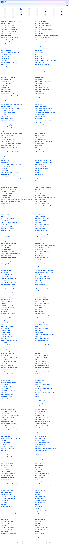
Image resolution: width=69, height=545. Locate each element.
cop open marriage (39, 533)
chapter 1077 (4, 525)
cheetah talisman (5, 342)
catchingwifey (4, 137)
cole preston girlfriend (6, 376)
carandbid (3, 515)
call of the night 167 (6, 318)
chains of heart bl (38, 249)
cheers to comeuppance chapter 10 (10, 222)
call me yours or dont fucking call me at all (11, 104)
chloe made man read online (8, 496)
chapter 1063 (37, 349)
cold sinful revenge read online (8, 191)
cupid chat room (5, 309)
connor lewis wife (38, 463)
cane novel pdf (4, 450)
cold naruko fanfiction (6, 378)
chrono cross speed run (40, 166)
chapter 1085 (37, 492)
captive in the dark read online (8, 284)
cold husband (4, 338)
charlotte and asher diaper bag (42, 421)
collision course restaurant (41, 527)
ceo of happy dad (38, 179)
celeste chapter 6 (5, 345)
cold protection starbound (7, 120)
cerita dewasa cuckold (6, 396)
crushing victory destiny (7, 135)
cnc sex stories (38, 282)
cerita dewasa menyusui (7, 232)
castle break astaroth (39, 195)
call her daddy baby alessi (40, 457)
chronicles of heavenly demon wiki (9, 95)
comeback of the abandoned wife (9, 226)
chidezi (36, 39)
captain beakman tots (39, 264)
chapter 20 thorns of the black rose (10, 52)
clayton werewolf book (40, 286)
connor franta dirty (39, 174)
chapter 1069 (4, 384)
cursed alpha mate (5, 44)
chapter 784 (4, 216)
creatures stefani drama (40, 216)
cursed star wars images (7, 118)
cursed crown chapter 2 (40, 228)
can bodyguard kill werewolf (41, 324)
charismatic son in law (40, 21)
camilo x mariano (38, 66)
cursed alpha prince (39, 62)
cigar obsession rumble (7, 413)
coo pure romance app (6, 301)
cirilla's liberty (4, 392)
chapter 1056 (37, 390)
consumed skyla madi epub (8, 77)
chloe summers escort (6, 332)
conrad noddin (38, 469)
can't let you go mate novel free (9, 62)
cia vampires (4, 311)
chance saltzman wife (6, 511)
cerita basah (37, 280)
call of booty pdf (38, 214)
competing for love (5, 214)
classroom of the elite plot (41, 340)
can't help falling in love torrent (8, 455)
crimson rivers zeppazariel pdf (41, 473)
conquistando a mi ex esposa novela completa (46, 35)
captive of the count (6, 66)
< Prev (18, 542)
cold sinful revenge (5, 440)
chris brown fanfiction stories (8, 189)
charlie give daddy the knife (8, 473)
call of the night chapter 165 (41, 276)
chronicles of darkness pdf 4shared (43, 388)
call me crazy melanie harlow (8, 533)
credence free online (6, 386)
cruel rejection (37, 91)
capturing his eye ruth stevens (41, 133)
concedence (4, 504)
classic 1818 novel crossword (8, 81)
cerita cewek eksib (5, 197)
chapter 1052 (37, 382)
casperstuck (4, 502)
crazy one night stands (40, 440)
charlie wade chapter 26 (40, 52)
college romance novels (40, 500)
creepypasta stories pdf (40, 432)
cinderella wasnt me (39, 508)
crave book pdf (38, 149)
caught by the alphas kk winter (8, 39)
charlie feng (37, 452)
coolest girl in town (6, 54)
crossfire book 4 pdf (39, 237)
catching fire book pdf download (42, 315)
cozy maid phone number (40, 230)
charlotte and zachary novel (8, 127)
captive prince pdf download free (42, 266)
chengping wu (37, 471)
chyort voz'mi (4, 170)
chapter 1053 (37, 484)
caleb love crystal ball (39, 502)
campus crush (4, 291)
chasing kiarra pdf (38, 241)
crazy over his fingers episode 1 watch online (12, 430)
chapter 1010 (37, 428)
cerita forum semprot (39, 100)
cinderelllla (37, 170)
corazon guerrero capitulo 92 (8, 390)
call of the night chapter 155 (41, 224)
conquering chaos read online (8, 347)
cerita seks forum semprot (7, 228)
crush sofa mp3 (38, 359)
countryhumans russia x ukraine (42, 87)
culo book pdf (37, 336)
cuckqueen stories (39, 488)
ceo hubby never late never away (9, 208)
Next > (51, 542)
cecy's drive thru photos (7, 326)
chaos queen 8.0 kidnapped (8, 251)
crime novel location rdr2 (40, 409)
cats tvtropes (4, 363)
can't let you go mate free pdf (41, 42)
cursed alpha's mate (39, 27)
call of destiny (37, 413)
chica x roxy (4, 185)
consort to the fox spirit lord (41, 417)
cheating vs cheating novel (7, 141)
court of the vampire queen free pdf (43, 384)
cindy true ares (4, 235)
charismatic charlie (5, 42)
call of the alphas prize (6, 193)
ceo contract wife (38, 118)
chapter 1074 (4, 500)
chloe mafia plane (38, 309)
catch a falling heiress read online (42, 407)
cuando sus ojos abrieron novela (9, 29)
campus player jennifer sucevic (8, 282)
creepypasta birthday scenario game (43, 162)
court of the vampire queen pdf (9, 351)
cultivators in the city (39, 446)
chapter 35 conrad (39, 33)
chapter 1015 (4, 425)
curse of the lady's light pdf (8, 490)
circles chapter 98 (5, 230)
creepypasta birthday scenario (41, 71)
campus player (4, 355)
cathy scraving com (6, 131)
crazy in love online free (40, 201)
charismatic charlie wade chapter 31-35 (44, 75)
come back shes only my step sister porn (44, 112)
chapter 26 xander (39, 185)
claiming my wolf (5, 168)
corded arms (37, 515)
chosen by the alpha (6, 114)
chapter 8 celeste (5, 436)
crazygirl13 (3, 303)
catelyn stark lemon (6, 23)
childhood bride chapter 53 (41, 235)
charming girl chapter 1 (7, 492)
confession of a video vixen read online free (45, 448)
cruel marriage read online (40, 332)
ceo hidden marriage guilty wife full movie (44, 197)
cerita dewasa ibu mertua (7, 477)
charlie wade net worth (40, 114)
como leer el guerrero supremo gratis (10, 108)
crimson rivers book (6, 212)
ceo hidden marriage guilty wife (9, 147)
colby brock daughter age (40, 436)
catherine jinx (37, 405)
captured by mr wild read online (42, 371)
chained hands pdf (5, 299)
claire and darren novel (6, 71)
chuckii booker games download (9, 243)
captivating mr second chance (41, 218)
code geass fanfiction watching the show (44, 205)
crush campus (4, 349)
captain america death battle (41, 220)
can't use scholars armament (41, 268)
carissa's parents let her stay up (42, 154)
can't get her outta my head (8, 446)
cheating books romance (7, 463)
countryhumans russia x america (42, 110)
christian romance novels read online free (11, 183)
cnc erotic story (38, 253)
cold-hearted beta (38, 83)
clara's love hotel (38, 85)
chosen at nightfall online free (8, 423)
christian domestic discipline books (43, 108)
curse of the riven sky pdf (7, 218)
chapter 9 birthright (39, 156)
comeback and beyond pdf (41, 328)
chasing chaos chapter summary (9, 357)
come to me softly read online (41, 203)
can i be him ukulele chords (8, 498)
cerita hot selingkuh (6, 469)
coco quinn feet (38, 307)
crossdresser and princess (41, 423)
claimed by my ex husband (7, 48)
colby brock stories (39, 183)
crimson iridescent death (40, 378)
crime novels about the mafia (41, 442)
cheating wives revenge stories (42, 513)
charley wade (37, 44)
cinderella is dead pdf (6, 401)
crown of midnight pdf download (42, 486)
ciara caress (4, 419)
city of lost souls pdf (39, 475)
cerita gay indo (38, 210)
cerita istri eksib (5, 328)
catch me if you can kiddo (7, 407)
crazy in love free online (7, 158)
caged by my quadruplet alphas (42, 46)
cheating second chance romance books (11, 164)
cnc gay (36, 369)
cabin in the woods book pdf (8, 181)
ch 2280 (36, 147)
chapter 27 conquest (39, 411)
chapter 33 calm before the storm (9, 289)
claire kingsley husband (7, 475)
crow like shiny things (6, 494)
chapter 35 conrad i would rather (42, 98)
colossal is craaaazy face (40, 291)
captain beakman (38, 311)
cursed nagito (37, 517)
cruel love (36, 394)
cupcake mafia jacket (39, 519)
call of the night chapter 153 (8, 506)
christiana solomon (39, 301)
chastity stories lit (5, 56)
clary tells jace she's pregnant (41, 168)
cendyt (2, 266)
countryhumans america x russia (42, 73)
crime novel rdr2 (38, 274)
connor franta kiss (5, 523)
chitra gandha (37, 262)
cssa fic (36, 54)
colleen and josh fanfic (40, 143)
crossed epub (4, 403)
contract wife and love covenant (42, 127)
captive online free (5, 106)
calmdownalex (4, 272)
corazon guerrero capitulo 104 (41, 345)
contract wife (4, 388)
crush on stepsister (39, 347)
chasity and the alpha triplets (41, 176)
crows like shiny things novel (8, 139)
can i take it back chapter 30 (8, 154)
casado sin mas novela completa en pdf (44, 392)
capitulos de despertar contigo (8, 361)
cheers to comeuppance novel (41, 338)
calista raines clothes (6, 336)
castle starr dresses (39, 538)
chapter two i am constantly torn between (44, 245)
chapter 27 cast (5, 535)
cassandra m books (39, 102)
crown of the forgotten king (41, 450)
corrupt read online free (7, 305)
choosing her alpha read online (8, 241)
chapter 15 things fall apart (8, 521)
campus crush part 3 (39, 330)
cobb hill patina (38, 455)
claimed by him (38, 145)
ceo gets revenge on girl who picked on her (12, 143)
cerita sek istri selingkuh (40, 363)
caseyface (36, 531)
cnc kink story (37, 399)
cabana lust (37, 189)
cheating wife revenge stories (8, 529)
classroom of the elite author (8, 75)
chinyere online (5, 508)
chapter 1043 (37, 521)
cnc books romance (6, 239)
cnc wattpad (37, 259)
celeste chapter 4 (38, 498)
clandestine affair (38, 494)
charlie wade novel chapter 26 (8, 31)
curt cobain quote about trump (8, 382)
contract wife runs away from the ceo (10, 253)
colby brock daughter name (41, 403)
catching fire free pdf (39, 465)
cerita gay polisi (5, 174)
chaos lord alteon (38, 79)
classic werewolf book (40, 444)
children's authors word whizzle (9, 102)
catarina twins (4, 324)
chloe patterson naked (6, 79)
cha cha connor (5, 452)
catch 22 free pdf (38, 477)
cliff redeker (4, 224)
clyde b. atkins (38, 56)
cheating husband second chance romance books (46, 95)
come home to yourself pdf (8, 297)
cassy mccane (38, 320)
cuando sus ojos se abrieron (41, 23)
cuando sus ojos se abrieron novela (43, 25)
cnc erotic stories (5, 203)
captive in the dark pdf (6, 166)
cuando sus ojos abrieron (7, 25)
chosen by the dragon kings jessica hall (11, 179)
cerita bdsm (4, 85)
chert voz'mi (37, 430)
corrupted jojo (37, 172)
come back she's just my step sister (10, 187)
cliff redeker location (39, 181)
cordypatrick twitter (6, 334)
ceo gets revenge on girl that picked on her (45, 158)
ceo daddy (3, 280)
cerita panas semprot (39, 199)
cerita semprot (38, 50)
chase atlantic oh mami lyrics (8, 405)
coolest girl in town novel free (41, 89)
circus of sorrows (5, 442)
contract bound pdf (39, 152)
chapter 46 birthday (6, 471)
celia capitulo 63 (5, 315)
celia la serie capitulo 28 (40, 357)
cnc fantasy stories (6, 83)
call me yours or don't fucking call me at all (12, 133)
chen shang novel (38, 232)
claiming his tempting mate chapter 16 (10, 125)
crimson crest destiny (6, 262)
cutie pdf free (37, 326)
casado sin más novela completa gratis (44, 481)
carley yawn (37, 504)
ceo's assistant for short (40, 305)
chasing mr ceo (5, 461)
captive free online (39, 135)
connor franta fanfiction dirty (8, 33)
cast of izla (37, 396)
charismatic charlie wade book (42, 48)
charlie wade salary (6, 255)
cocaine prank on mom (40, 361)
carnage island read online (7, 448)
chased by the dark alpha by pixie (9, 37)
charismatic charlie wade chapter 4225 (44, 29)
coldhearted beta (38, 77)
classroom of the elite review (41, 365)
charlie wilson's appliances (41, 529)
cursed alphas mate (6, 35)
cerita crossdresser (39, 137)
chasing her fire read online (41, 355)
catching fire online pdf (7, 293)
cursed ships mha (38, 131)
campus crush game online (8, 353)
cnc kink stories (5, 160)
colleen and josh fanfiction (41, 129)
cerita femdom (4, 122)
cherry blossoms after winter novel (9, 340)
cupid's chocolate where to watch (9, 268)
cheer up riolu (4, 64)
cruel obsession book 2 (7, 374)
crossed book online (39, 419)
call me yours (37, 467)
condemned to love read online (8, 369)
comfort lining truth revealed (8, 409)
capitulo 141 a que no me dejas (9, 513)
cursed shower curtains (40, 496)
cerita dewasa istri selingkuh (41, 367)
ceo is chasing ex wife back (41, 139)
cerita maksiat (38, 104)
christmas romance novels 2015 (9, 93)
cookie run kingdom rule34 (41, 425)
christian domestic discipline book (9, 149)
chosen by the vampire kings (8, 259)
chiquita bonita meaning (40, 438)
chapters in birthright (6, 295)
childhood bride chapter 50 (41, 226)
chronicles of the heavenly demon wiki (10, 129)
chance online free (5, 247)
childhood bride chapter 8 (7, 205)
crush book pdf (5, 116)
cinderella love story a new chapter (43, 141)
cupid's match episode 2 (7, 457)
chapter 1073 (4, 519)
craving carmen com (6, 479)
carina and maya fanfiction (41, 342)
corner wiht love (5, 486)
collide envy (37, 479)
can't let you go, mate (39, 58)
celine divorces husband (40, 461)
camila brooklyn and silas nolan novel (43, 81)
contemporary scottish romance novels (10, 438)
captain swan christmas (7, 359)
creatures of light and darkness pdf (43, 187)
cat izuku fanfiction (39, 243)
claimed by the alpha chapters (8, 110)
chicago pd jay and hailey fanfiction (43, 239)
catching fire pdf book (39, 164)
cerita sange (4, 538)
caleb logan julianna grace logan (42, 37)
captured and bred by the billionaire (10, 152)
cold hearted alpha (5, 60)
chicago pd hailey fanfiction (41, 511)
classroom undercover (6, 481)
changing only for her (6, 249)
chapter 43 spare (5, 220)
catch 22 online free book (7, 434)
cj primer (3, 432)
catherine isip (37, 525)
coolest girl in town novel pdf (8, 100)
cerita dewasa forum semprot (8, 257)
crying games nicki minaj (7, 394)
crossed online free (6, 195)
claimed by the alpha (39, 284)
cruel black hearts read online (41, 247)
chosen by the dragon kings (8, 112)
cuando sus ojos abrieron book (8, 27)
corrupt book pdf (5, 87)
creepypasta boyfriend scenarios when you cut (12, 156)
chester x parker (5, 58)
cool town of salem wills (40, 122)
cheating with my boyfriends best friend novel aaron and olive (16, 199)
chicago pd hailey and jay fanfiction (10, 264)
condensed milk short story (41, 353)
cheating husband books (7, 365)
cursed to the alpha (6, 73)
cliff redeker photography (7, 322)
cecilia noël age (38, 506)
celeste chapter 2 (5, 380)
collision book (4, 399)
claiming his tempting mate (41, 125)
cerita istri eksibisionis (6, 274)
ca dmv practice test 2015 (40, 106)
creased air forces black (40, 401)
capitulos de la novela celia (8, 428)
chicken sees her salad (40, 297)
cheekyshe (37, 191)
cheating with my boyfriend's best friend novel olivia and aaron (16, 459)
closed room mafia (39, 535)
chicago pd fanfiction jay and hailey (10, 176)
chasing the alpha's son (7, 320)
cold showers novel (6, 50)
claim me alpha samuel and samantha (43, 120)
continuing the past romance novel (9, 46)
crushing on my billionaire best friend (43, 270)
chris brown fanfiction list (40, 116)
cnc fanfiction (37, 295)
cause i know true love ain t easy (9, 371)
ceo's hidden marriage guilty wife (42, 160)
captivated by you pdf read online (9, 367)
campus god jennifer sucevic (8, 145)
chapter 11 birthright (39, 322)
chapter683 (4, 467)
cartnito (3, 488)
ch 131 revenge (38, 318)
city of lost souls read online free (42, 374)
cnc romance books (39, 208)
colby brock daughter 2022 (7, 330)
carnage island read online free (8, 286)
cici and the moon (38, 255)
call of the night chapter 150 (41, 303)
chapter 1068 (4, 531)
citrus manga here (5, 98)
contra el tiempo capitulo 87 (41, 289)
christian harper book (6, 465)
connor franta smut (6, 89)
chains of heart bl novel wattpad (42, 278)
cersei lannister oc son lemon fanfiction (44, 272)
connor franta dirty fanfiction (41, 64)
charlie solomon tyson (39, 415)
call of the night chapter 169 (41, 251)
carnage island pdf (5, 444)
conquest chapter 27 (6, 270)
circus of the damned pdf (7, 527)
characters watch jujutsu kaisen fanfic (10, 21)
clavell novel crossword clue (41, 351)
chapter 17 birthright (6, 237)
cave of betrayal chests (40, 69)
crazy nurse (37, 376)
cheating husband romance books (9, 210)
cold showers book (39, 93)
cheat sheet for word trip (7, 245)
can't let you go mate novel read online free (45, 60)
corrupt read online (39, 380)
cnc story (3, 69)
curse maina (37, 222)
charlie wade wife (5, 91)
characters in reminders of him (8, 278)
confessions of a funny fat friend (9, 417)
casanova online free (6, 276)
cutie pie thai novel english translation (10, 201)
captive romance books (40, 313)
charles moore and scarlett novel (9, 411)
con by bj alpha (38, 386)
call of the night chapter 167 (41, 257)
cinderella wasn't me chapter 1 (8, 313)
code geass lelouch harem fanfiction (10, 172)
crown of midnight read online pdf (9, 484)
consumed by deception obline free (10, 415)
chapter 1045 (37, 434)
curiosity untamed (38, 523)
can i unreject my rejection (41, 299)
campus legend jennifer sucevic (42, 459)
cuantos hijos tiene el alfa (7, 517)
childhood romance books (40, 490)
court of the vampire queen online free (44, 334)
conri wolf (36, 293)
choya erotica (4, 162)
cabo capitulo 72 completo (7, 307)
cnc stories (37, 31)
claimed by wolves (39, 212)
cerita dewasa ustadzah (7, 421)
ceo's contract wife (39, 193)
